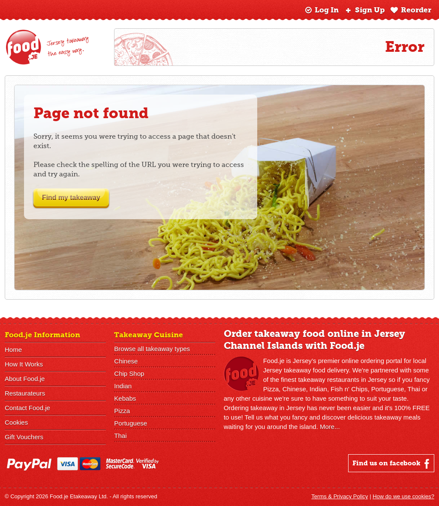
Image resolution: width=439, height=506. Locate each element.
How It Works (24, 364)
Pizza (122, 410)
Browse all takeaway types (152, 348)
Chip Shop (129, 373)
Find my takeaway (77, 197)
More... (330, 426)
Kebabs (125, 398)
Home (13, 349)
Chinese (126, 361)
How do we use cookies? (403, 496)
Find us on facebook (392, 463)
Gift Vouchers (24, 437)
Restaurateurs (25, 393)
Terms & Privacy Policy (339, 496)
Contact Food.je (27, 407)
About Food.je (25, 378)
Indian (123, 386)
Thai (120, 435)
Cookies (16, 422)
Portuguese (130, 423)
